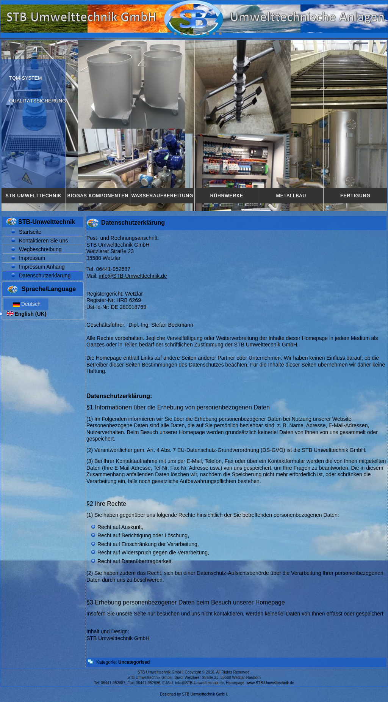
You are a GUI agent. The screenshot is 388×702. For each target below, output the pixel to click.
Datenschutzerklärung (44, 275)
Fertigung (355, 195)
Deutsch (26, 304)
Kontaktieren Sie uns (43, 241)
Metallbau (291, 195)
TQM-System (25, 78)
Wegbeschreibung (40, 249)
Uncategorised (134, 662)
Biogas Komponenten (97, 195)
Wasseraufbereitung (162, 195)
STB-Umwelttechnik (46, 222)
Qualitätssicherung (37, 101)
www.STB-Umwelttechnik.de (270, 683)
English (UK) (26, 314)
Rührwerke (226, 195)
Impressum (32, 258)
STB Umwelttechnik (33, 195)
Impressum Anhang (42, 267)
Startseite (30, 232)
